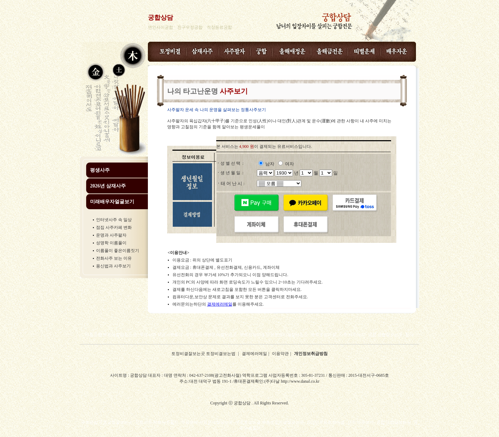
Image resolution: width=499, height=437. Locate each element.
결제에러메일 (219, 304)
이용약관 (280, 353)
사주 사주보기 (352, 334)
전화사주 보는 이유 (114, 258)
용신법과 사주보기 (113, 266)
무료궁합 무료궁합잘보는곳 (111, 334)
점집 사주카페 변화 (114, 227)
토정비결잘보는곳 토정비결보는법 (204, 353)
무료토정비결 (323, 334)
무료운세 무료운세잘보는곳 (211, 334)
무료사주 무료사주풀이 (161, 334)
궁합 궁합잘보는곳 (385, 334)
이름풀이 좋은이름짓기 (117, 250)
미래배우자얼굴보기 (112, 201)
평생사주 (100, 170)
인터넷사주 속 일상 (114, 219)
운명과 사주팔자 (111, 235)
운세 (409, 334)
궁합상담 (160, 17)
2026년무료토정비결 (325, 422)
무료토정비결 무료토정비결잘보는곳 (274, 334)
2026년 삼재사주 (108, 186)
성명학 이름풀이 (111, 242)
